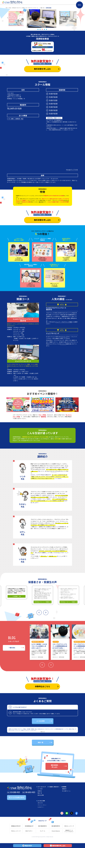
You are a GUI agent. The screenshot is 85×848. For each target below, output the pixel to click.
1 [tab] (38, 29)
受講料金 (40, 791)
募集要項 (64, 789)
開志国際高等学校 (56, 826)
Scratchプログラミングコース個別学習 (56, 309)
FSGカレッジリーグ (16, 831)
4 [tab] (44, 29)
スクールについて (42, 786)
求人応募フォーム (66, 791)
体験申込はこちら (42, 686)
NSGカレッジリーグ (69, 826)
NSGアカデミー (29, 831)
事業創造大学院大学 (16, 826)
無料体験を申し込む (42, 69)
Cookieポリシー (41, 807)
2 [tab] (40, 29)
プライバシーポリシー (42, 805)
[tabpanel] (42, 18)
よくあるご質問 (41, 800)
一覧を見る (12, 648)
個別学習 (41, 202)
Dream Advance (56, 831)
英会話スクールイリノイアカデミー (69, 831)
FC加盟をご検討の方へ (54, 786)
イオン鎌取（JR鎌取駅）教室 (15, 119)
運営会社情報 (41, 795)
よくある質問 (40, 721)
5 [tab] (46, 29)
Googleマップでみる (72, 169)
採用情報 (64, 786)
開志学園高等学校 (42, 826)
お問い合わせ (40, 802)
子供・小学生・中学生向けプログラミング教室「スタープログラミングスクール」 (22, 7)
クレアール (42, 831)
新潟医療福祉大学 (29, 826)
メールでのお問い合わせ (17, 797)
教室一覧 (42, 7)
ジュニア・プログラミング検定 (64, 322)
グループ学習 (42, 415)
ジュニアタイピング (52, 333)
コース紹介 (40, 789)
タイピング (66, 200)
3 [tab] (42, 29)
